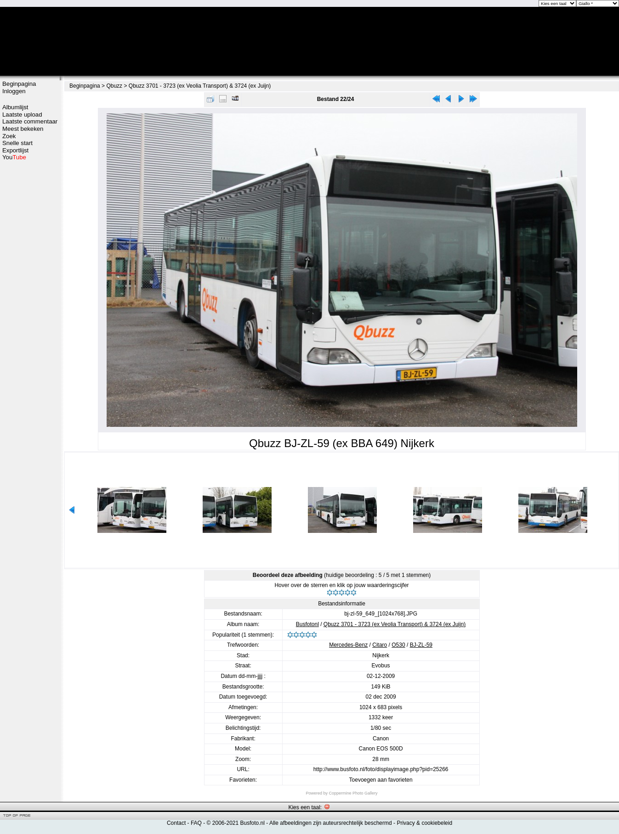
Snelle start (17, 143)
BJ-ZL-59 (421, 645)
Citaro (379, 645)
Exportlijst (15, 150)
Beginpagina (19, 83)
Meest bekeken (22, 128)
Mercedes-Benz (348, 645)
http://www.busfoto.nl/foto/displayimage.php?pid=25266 (381, 769)
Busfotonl (307, 624)
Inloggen (14, 91)
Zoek (9, 136)
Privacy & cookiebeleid (424, 823)
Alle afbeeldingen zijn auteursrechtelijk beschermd (330, 823)
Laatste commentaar (29, 121)
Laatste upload (22, 114)
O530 (398, 645)
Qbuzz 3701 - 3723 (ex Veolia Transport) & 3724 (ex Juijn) (200, 86)
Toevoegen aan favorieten (381, 780)
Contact (176, 823)
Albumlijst (15, 107)
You (14, 157)
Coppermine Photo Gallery (353, 793)
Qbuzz (114, 86)
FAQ (196, 823)
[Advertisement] (29, 196)
